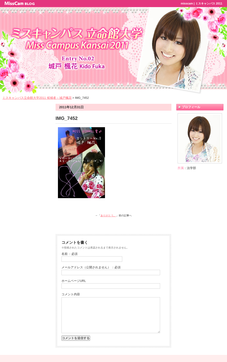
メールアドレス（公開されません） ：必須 (91, 267)
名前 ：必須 (69, 254)
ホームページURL (73, 281)
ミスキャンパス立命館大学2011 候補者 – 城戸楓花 (37, 98)
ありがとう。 (108, 215)
